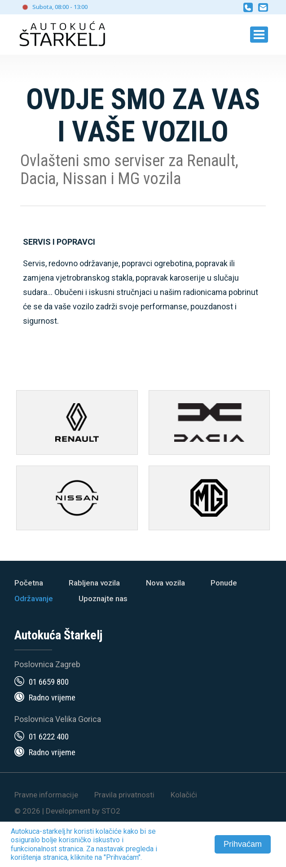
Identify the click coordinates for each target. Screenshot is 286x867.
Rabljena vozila (94, 582)
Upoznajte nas (103, 598)
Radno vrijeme (52, 697)
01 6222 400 (49, 736)
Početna (28, 582)
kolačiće (109, 831)
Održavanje (33, 598)
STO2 (110, 810)
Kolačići (184, 794)
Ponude (224, 582)
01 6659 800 (49, 682)
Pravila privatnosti (124, 794)
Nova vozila (165, 582)
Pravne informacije (46, 794)
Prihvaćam (243, 844)
